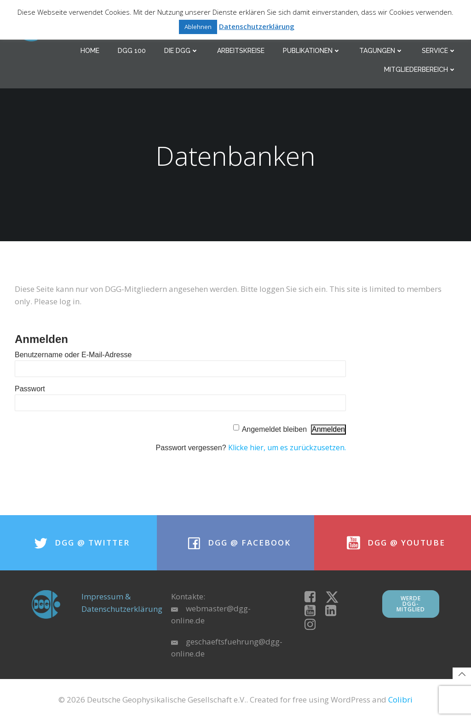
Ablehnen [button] (198, 27)
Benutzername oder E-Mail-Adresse (73, 355)
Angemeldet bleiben (274, 429)
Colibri (400, 699)
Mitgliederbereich (420, 69)
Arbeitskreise (240, 50)
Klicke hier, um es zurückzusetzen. (287, 447)
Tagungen (381, 50)
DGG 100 (132, 50)
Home (89, 50)
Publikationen (312, 50)
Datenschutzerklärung (256, 26)
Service (439, 50)
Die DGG (181, 50)
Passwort (30, 389)
